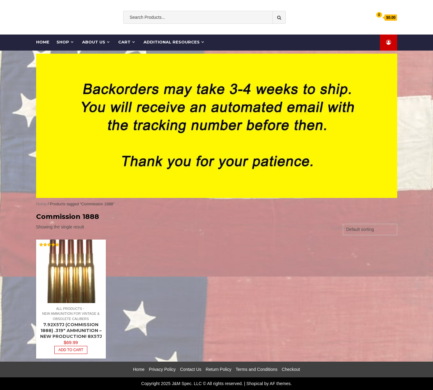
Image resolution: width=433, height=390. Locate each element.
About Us (94, 41)
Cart (125, 41)
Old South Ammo (177, 29)
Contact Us (190, 369)
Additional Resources (172, 41)
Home (42, 41)
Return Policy (218, 369)
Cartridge (272, 29)
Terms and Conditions (256, 369)
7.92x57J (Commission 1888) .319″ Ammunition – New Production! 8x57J (71, 330)
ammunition (211, 29)
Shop (63, 41)
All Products (69, 308)
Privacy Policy (162, 369)
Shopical (254, 383)
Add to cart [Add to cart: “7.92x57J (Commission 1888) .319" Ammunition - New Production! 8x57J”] (70, 350)
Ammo (235, 29)
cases (253, 29)
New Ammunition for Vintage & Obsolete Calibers (70, 316)
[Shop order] (370, 229)
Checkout (291, 369)
